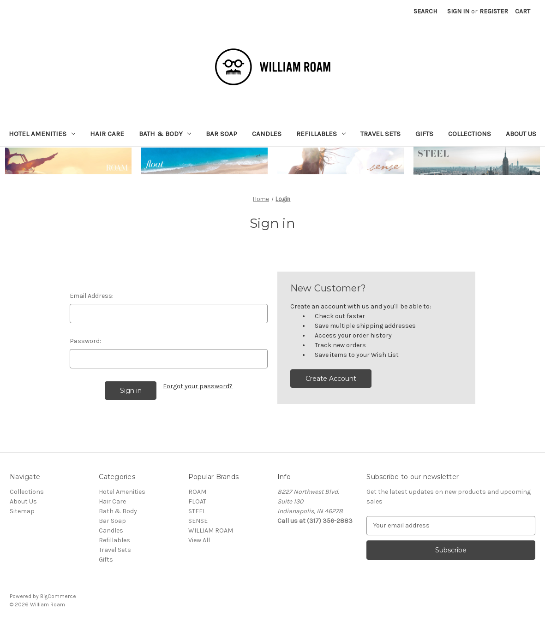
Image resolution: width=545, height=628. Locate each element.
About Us (521, 134)
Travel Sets (380, 134)
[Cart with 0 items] (522, 11)
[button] (68, 161)
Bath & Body (165, 134)
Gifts (424, 134)
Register (493, 11)
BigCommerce (58, 596)
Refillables (321, 134)
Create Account (330, 378)
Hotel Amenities (42, 134)
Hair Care (107, 134)
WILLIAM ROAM (210, 530)
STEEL (197, 511)
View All (199, 540)
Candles (266, 134)
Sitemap (22, 511)
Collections (469, 134)
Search (425, 11)
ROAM (197, 492)
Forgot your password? (198, 386)
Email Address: (92, 296)
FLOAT (197, 501)
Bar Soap (221, 134)
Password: (85, 341)
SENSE (198, 521)
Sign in (458, 11)
